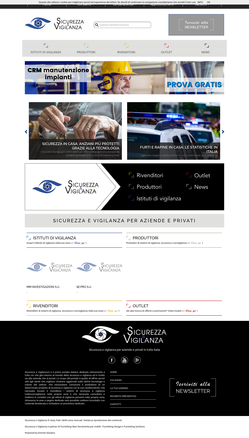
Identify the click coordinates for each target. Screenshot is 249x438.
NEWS (206, 52)
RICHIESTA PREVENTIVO (123, 396)
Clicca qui (78, 243)
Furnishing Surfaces (134, 426)
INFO (200, 2)
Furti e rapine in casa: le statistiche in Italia (179, 149)
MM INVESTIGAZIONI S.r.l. (43, 287)
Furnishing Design (112, 426)
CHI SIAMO (116, 380)
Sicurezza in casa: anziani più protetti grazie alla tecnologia (80, 146)
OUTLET (166, 52)
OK (208, 2)
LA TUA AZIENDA (119, 388)
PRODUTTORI (86, 52)
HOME (113, 372)
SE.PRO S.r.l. (84, 287)
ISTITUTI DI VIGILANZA (46, 52)
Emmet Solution (46, 433)
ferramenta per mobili (89, 426)
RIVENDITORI (126, 52)
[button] (26, 131)
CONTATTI (115, 404)
